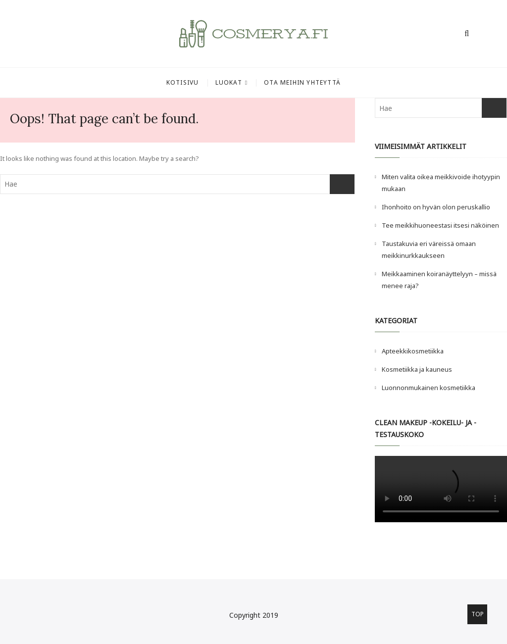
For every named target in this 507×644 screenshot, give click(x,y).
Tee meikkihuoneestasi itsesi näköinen (441, 225)
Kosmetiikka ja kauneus (417, 369)
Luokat (228, 82)
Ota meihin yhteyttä (302, 82)
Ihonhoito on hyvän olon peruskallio (436, 206)
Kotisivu (182, 82)
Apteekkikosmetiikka (413, 351)
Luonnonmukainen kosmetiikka (428, 387)
